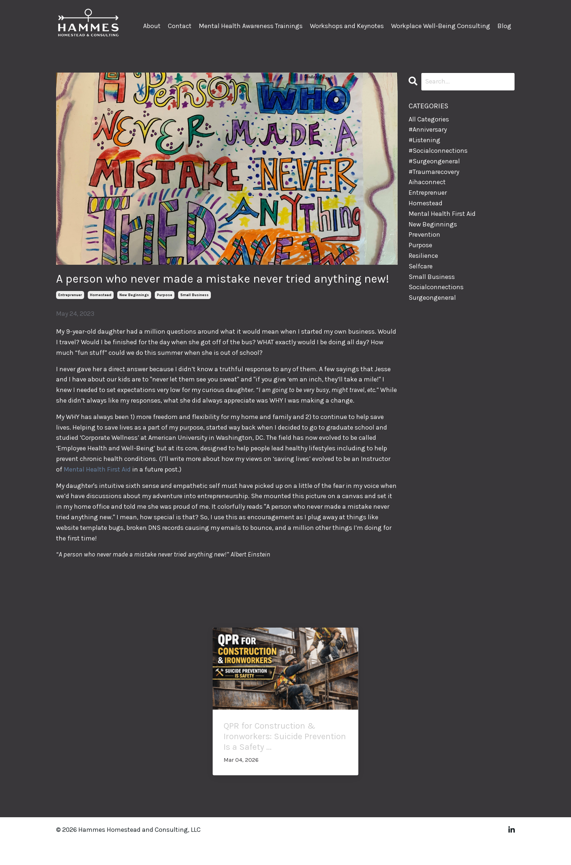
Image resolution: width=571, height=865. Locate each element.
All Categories (429, 119)
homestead (100, 295)
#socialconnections (438, 151)
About (152, 26)
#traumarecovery (434, 172)
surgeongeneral (432, 298)
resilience (423, 256)
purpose (164, 295)
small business (194, 295)
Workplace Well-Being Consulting (440, 26)
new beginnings (134, 295)
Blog (504, 26)
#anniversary (428, 129)
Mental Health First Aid (97, 469)
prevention (424, 234)
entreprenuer (70, 295)
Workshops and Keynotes (347, 26)
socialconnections (436, 287)
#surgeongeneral (434, 161)
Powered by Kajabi (493, 846)
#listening (424, 140)
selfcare (421, 266)
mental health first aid (442, 214)
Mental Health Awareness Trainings (251, 26)
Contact (180, 26)
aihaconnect (427, 182)
